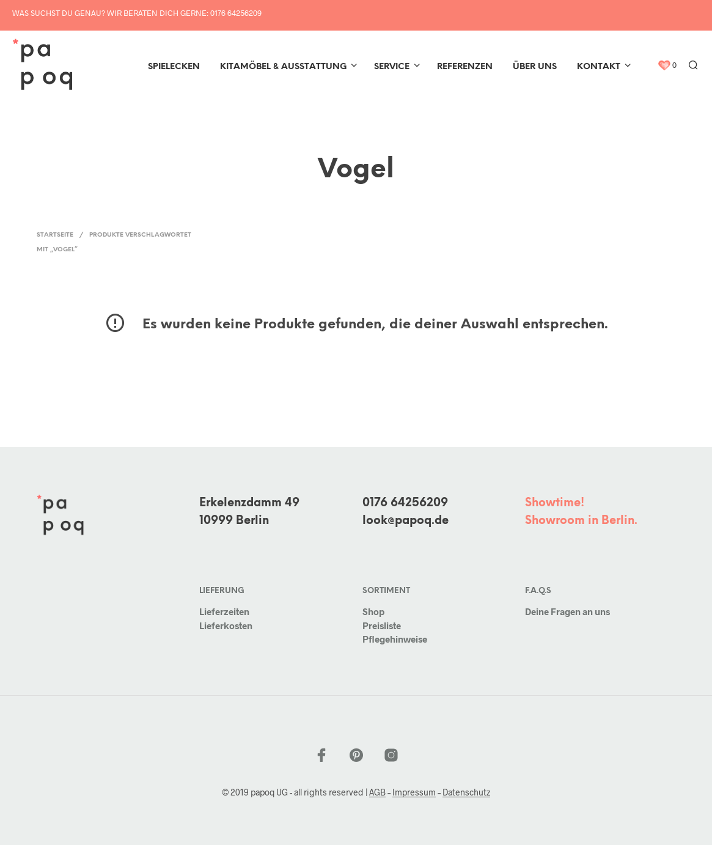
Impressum (414, 792)
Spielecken (174, 67)
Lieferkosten (225, 625)
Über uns (535, 67)
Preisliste (381, 625)
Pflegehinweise (394, 638)
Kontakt (598, 67)
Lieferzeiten (224, 611)
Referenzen (465, 67)
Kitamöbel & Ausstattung (283, 67)
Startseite (55, 235)
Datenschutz (466, 792)
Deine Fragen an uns (567, 611)
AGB (377, 792)
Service (391, 67)
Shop (373, 611)
